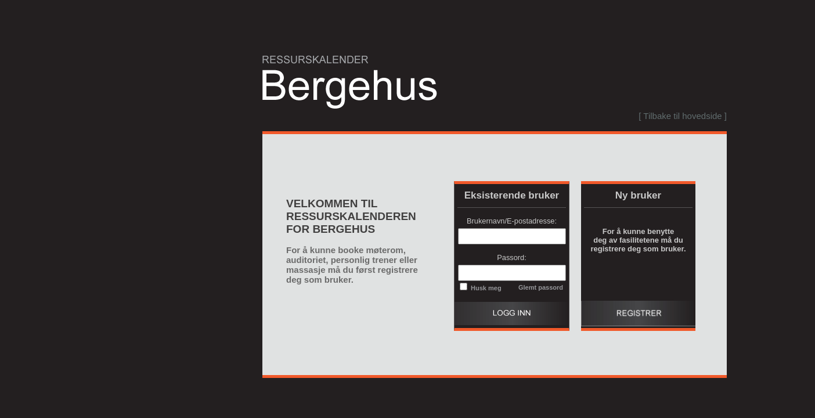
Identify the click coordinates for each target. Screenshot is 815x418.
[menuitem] (680, 116)
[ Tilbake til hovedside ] (683, 116)
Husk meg (485, 287)
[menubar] (680, 116)
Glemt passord (540, 287)
